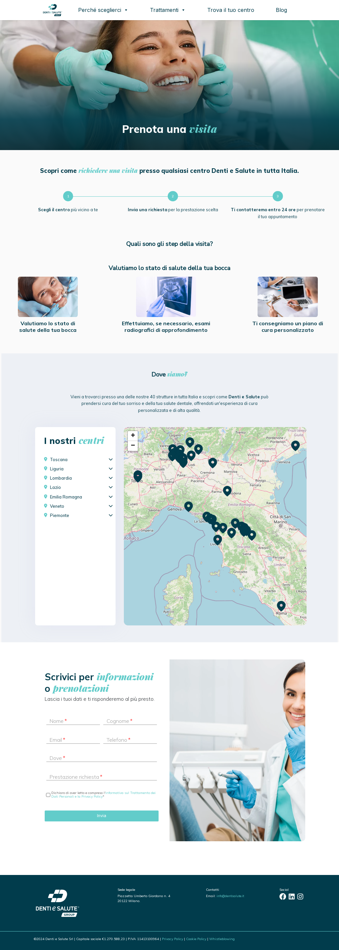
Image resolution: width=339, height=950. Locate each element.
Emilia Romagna (66, 496)
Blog (281, 10)
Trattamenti (168, 10)
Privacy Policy (172, 939)
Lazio (55, 487)
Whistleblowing (222, 939)
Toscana (59, 459)
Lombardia (61, 478)
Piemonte (59, 515)
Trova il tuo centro (230, 10)
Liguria (57, 468)
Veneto (57, 506)
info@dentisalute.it (230, 896)
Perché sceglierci (103, 10)
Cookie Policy (196, 939)
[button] (244, 531)
